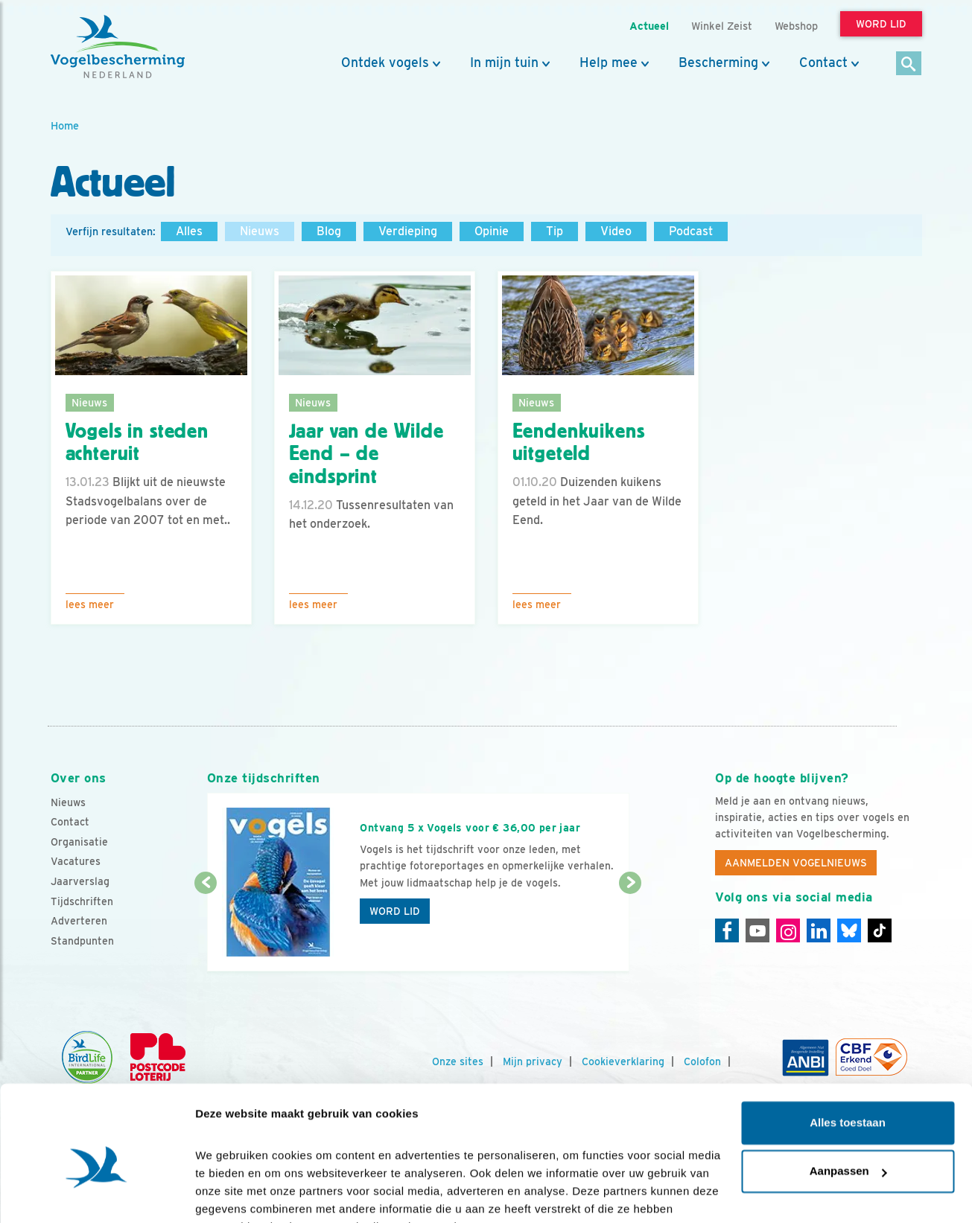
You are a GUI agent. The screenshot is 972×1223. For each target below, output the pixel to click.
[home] (118, 47)
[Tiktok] (880, 930)
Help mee (608, 62)
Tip (554, 231)
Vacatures (76, 861)
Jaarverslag (80, 881)
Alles (189, 231)
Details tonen (230, 1193)
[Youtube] (757, 930)
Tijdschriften (82, 901)
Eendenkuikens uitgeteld (578, 442)
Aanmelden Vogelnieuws (796, 863)
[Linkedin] (818, 930)
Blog (329, 231)
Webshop (796, 25)
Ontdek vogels (385, 62)
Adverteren (79, 921)
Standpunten (82, 941)
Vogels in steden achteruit (137, 442)
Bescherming (718, 62)
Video (616, 231)
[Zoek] (909, 64)
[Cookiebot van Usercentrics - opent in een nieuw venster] (96, 1194)
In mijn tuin (504, 62)
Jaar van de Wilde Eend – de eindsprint (366, 454)
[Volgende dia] (630, 928)
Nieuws (259, 231)
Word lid (394, 911)
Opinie (491, 231)
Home (65, 125)
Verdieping (407, 231)
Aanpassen (848, 1097)
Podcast (691, 231)
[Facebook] (727, 930)
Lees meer (90, 604)
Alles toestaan (848, 1048)
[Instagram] (788, 930)
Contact (823, 62)
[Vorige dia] (206, 928)
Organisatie (79, 842)
